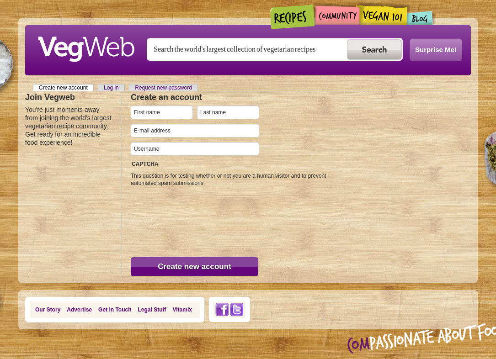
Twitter (237, 309)
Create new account (66, 87)
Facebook (222, 309)
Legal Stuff (152, 309)
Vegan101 (383, 15)
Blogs (420, 18)
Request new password (163, 87)
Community (337, 15)
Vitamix (182, 309)
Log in (111, 87)
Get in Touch (114, 309)
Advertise (79, 309)
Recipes (293, 17)
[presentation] (168, 220)
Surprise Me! (436, 49)
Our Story (47, 309)
